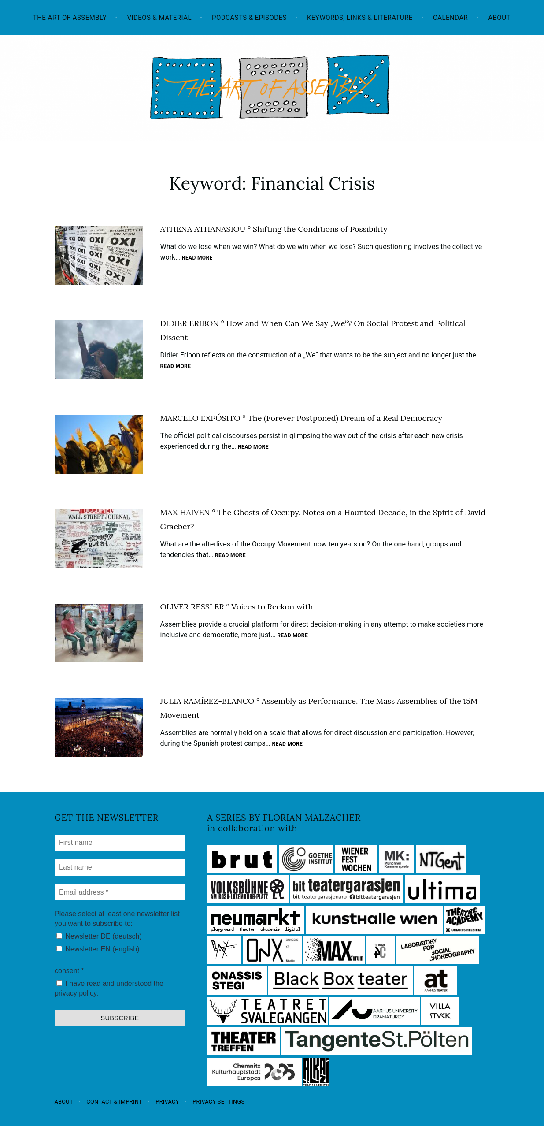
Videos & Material (159, 18)
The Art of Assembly (70, 18)
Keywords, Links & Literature (360, 18)
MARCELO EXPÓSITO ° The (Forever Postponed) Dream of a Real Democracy (301, 418)
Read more (197, 258)
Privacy (167, 1101)
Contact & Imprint (114, 1101)
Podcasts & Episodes (249, 18)
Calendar (450, 18)
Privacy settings (218, 1101)
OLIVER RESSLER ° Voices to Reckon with (236, 607)
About (499, 18)
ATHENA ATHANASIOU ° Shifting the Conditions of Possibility (274, 229)
